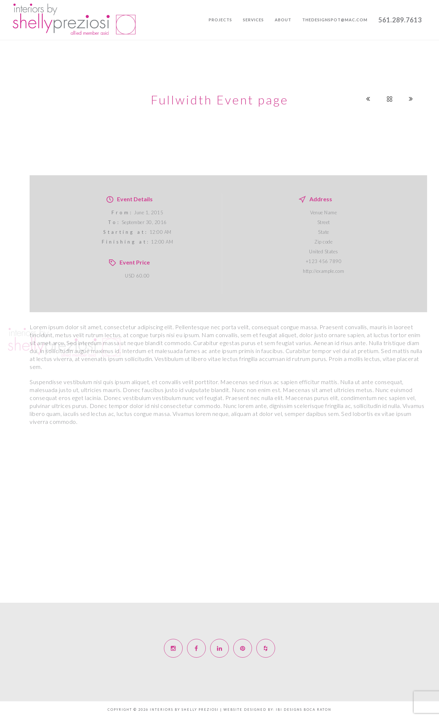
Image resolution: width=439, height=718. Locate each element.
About (283, 19)
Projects (220, 19)
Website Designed (244, 709)
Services (253, 19)
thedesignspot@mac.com (335, 19)
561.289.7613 (400, 20)
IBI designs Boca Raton (303, 709)
